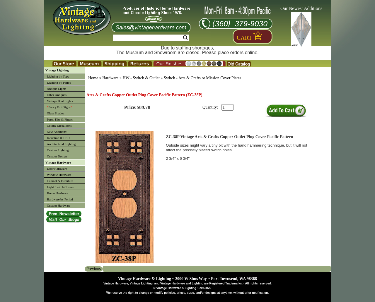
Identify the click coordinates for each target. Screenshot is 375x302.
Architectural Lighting (61, 144)
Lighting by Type (58, 76)
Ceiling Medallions (59, 125)
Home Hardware (57, 193)
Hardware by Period (60, 199)
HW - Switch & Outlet (141, 78)
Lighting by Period (59, 82)
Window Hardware (59, 174)
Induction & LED (58, 138)
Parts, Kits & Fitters (60, 119)
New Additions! (57, 131)
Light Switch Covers (60, 187)
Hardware (110, 78)
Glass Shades (55, 113)
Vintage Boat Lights (60, 101)
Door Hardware (57, 168)
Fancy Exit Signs (59, 107)
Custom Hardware (58, 205)
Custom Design (57, 156)
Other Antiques (57, 95)
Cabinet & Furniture (60, 181)
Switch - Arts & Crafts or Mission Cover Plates (202, 78)
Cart (244, 38)
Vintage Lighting (57, 70)
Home (93, 78)
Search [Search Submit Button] (185, 38)
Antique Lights (56, 88)
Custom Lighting (58, 150)
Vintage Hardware (58, 162)
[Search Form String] (151, 38)
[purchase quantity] (227, 107)
